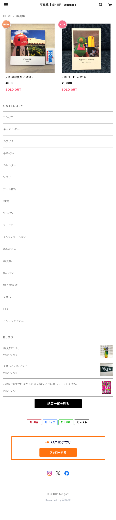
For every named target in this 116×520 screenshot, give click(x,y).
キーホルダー (11, 129)
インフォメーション (14, 237)
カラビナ (8, 141)
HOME (7, 16)
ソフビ (7, 177)
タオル (7, 297)
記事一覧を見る (58, 404)
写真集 (7, 261)
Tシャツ (8, 117)
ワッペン (8, 213)
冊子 (6, 309)
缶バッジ (8, 273)
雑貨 (6, 201)
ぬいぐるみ (9, 249)
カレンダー (9, 165)
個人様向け (10, 285)
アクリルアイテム (13, 321)
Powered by (58, 500)
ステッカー (9, 225)
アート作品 (10, 189)
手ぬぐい (8, 153)
